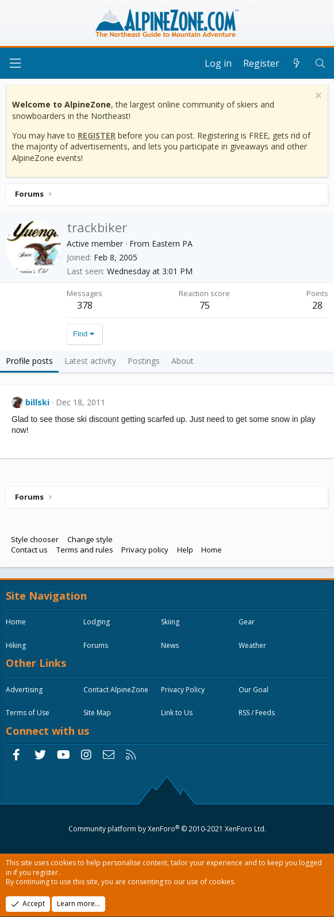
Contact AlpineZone (115, 690)
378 (85, 305)
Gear (247, 622)
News (170, 645)
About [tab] (182, 360)
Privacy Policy (183, 690)
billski (37, 402)
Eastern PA (172, 243)
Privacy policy (144, 549)
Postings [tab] (144, 360)
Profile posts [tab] (29, 360)
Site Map (97, 713)
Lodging (96, 622)
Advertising (24, 690)
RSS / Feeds (257, 713)
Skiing (170, 622)
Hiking (16, 645)
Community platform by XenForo (167, 829)
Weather (252, 645)
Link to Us (177, 713)
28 (317, 305)
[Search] (320, 63)
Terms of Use (27, 713)
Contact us (29, 549)
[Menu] (15, 63)
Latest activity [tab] (90, 360)
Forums (95, 645)
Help (185, 549)
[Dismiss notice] (317, 97)
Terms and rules (84, 549)
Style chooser (35, 539)
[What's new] (297, 63)
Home (211, 549)
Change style (90, 539)
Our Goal (253, 690)
